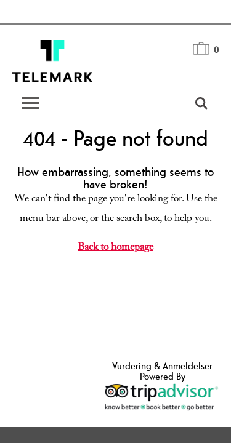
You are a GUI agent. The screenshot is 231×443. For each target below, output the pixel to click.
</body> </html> (115, 221)
